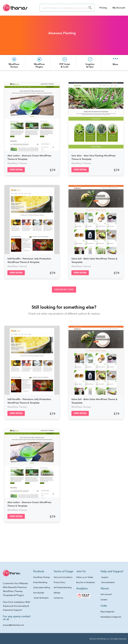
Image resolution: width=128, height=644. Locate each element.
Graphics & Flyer (89, 65)
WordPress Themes (14, 65)
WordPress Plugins (39, 65)
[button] (16, 169)
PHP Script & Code (64, 65)
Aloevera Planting (62, 33)
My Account (119, 7)
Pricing (103, 7)
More (115, 64)
